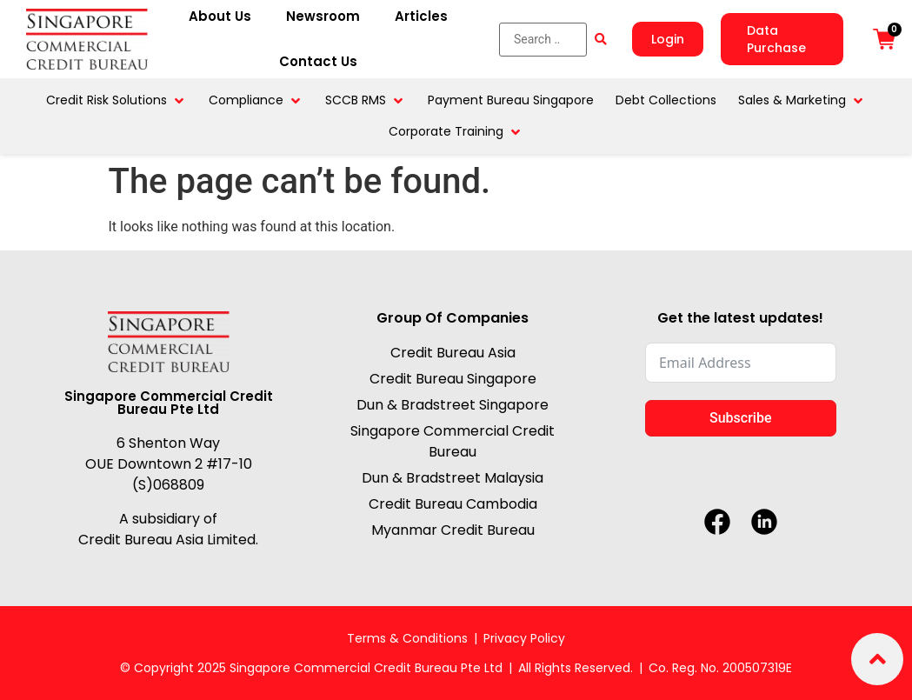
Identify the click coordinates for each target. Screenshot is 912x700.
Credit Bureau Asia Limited (167, 539)
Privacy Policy (524, 638)
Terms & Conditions (407, 638)
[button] (116, 100)
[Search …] (543, 40)
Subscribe (740, 418)
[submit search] (601, 39)
